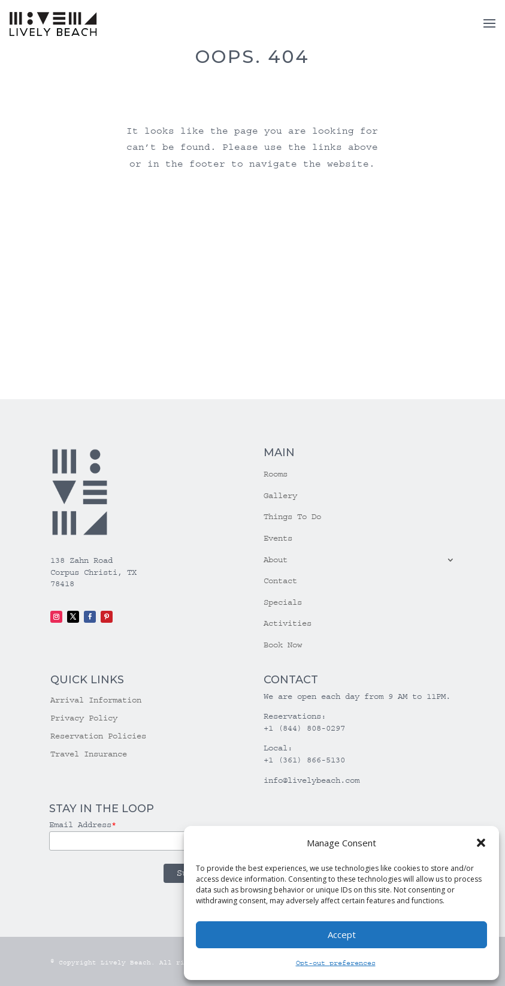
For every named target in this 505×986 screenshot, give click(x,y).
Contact (280, 581)
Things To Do (292, 516)
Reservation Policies (98, 736)
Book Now (283, 645)
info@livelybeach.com (311, 780)
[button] (481, 843)
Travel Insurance (88, 754)
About (276, 560)
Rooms (276, 474)
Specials (283, 602)
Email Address (82, 825)
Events (278, 538)
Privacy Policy (83, 718)
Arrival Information (95, 700)
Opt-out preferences (336, 963)
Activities (288, 623)
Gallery (280, 495)
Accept (342, 934)
